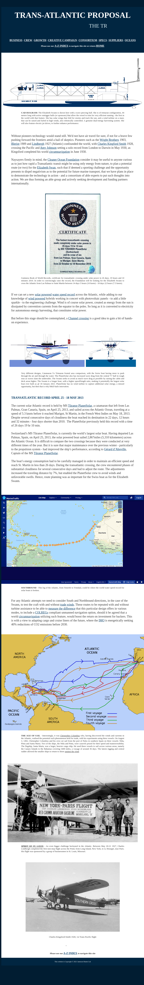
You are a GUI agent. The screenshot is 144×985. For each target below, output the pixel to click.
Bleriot (15, 143)
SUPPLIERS (115, 40)
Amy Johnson (48, 147)
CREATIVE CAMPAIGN (62, 40)
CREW (28, 40)
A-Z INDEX (61, 45)
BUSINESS (16, 40)
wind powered (36, 298)
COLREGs (41, 612)
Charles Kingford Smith (112, 143)
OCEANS (130, 40)
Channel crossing (78, 318)
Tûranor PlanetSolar (80, 405)
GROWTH (40, 40)
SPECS (103, 40)
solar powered (43, 294)
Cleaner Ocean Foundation (63, 159)
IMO (102, 620)
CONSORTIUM (88, 40)
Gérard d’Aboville (115, 449)
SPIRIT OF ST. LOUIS (32, 846)
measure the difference (61, 608)
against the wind (72, 751)
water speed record (63, 294)
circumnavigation (59, 151)
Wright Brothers (109, 139)
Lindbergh (38, 143)
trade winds (67, 604)
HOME (100, 45)
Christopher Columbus (70, 735)
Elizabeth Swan (46, 167)
